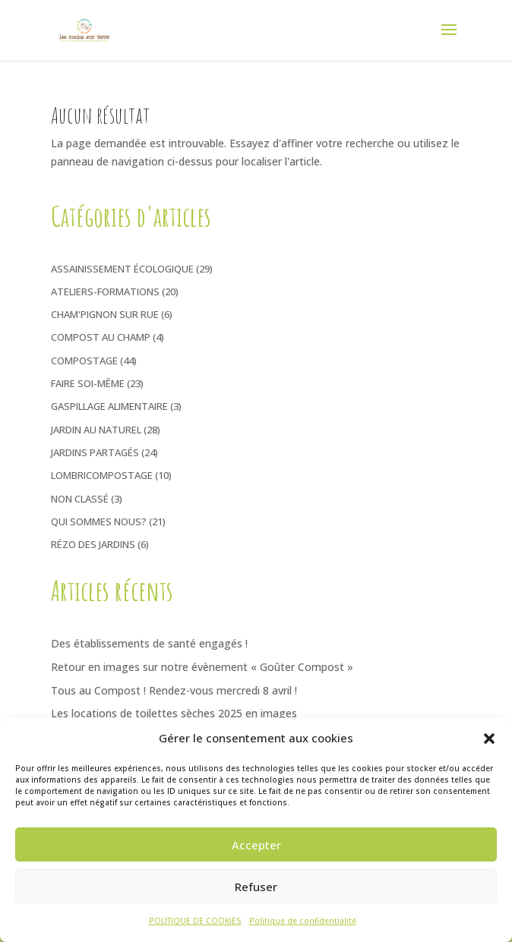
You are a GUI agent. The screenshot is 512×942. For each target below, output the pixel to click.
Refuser (256, 886)
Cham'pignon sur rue (105, 314)
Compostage (84, 360)
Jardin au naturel (96, 429)
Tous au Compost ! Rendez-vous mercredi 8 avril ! (174, 690)
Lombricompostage (102, 475)
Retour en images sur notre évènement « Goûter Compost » (202, 667)
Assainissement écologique (122, 269)
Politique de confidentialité (302, 920)
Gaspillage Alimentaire (109, 406)
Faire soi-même (88, 383)
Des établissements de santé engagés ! (149, 643)
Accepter (256, 844)
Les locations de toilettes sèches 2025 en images (174, 713)
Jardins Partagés (95, 452)
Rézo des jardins (93, 544)
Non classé (80, 499)
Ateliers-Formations (105, 291)
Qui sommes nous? (99, 521)
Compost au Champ (100, 337)
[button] (489, 738)
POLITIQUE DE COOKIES (195, 920)
